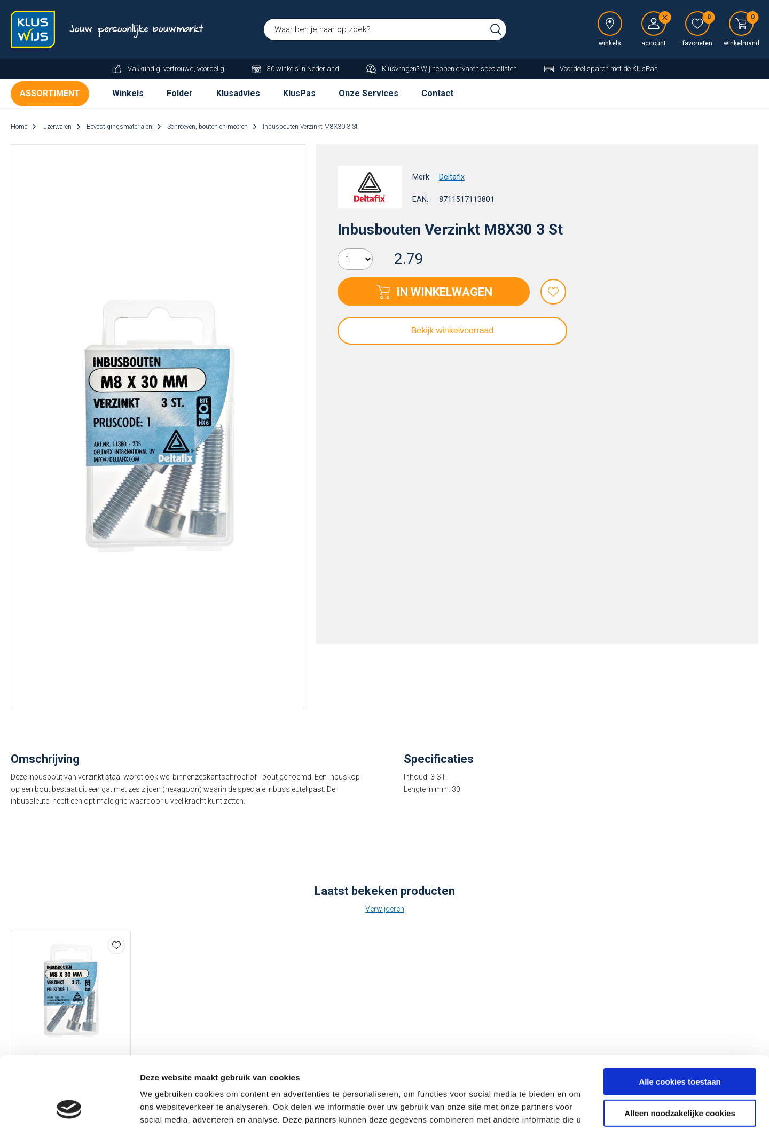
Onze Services (368, 93)
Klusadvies (238, 93)
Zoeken (495, 29)
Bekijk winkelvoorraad (452, 330)
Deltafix (452, 177)
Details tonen (165, 1107)
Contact (437, 93)
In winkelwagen (444, 292)
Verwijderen (384, 909)
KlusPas (299, 93)
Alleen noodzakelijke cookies (679, 1045)
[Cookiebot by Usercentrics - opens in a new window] (69, 1108)
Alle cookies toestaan (679, 1014)
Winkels (128, 93)
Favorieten (553, 292)
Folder (180, 93)
